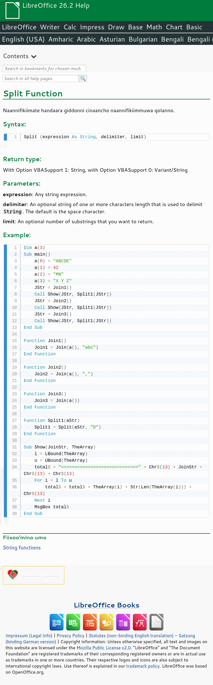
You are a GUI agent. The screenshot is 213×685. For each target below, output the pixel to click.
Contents (16, 56)
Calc (70, 27)
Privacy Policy (70, 634)
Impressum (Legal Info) (29, 634)
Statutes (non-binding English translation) (130, 634)
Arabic (86, 39)
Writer (50, 27)
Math (154, 27)
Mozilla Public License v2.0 (104, 646)
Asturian (112, 39)
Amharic (60, 39)
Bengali (172, 39)
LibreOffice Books (106, 604)
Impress (92, 27)
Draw (116, 27)
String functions (22, 546)
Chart (173, 27)
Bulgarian (143, 39)
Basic (194, 27)
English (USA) (23, 39)
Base (135, 27)
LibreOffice (19, 27)
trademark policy (142, 665)
